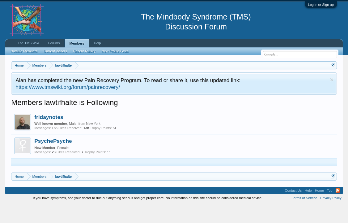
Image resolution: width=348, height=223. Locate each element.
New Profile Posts (115, 51)
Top (330, 190)
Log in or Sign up (321, 5)
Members (76, 43)
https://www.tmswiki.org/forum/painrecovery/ (67, 87)
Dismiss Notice (331, 79)
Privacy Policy (330, 198)
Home (319, 190)
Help (97, 43)
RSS (338, 190)
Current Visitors (55, 51)
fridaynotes (48, 117)
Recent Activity (84, 51)
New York (93, 123)
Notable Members (24, 51)
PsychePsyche (53, 141)
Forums (54, 43)
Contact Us (293, 190)
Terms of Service (304, 198)
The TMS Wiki (28, 43)
